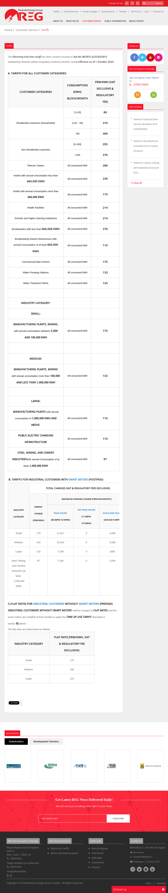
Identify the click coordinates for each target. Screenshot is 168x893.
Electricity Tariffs (60, 848)
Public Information (115, 21)
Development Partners (46, 741)
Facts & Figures (100, 848)
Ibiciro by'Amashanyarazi (64, 853)
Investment (98, 862)
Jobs (147, 11)
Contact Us (158, 11)
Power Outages (89, 11)
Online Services (71, 11)
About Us (58, 21)
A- (127, 3)
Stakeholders (16, 741)
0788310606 (138, 84)
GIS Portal (136, 11)
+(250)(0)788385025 (142, 856)
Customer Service (91, 21)
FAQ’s (148, 883)
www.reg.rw (138, 852)
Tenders (123, 11)
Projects (96, 867)
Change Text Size (116, 3)
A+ (138, 3)
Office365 (97, 857)
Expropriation (108, 11)
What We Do (72, 21)
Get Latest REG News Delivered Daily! (84, 800)
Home (8, 30)
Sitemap (161, 883)
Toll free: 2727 (153, 861)
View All (136, 183)
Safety (56, 11)
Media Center (136, 21)
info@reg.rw (139, 861)
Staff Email (97, 853)
